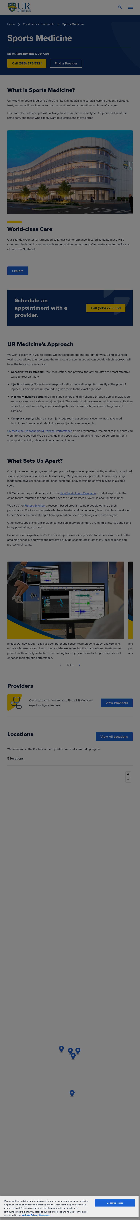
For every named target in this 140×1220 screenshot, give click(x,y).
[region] (69, 1207)
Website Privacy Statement (36, 1215)
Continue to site (115, 1202)
